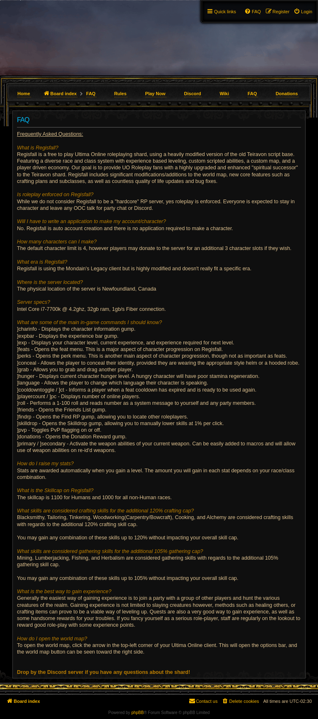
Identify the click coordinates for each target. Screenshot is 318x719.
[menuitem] (303, 12)
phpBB (137, 712)
